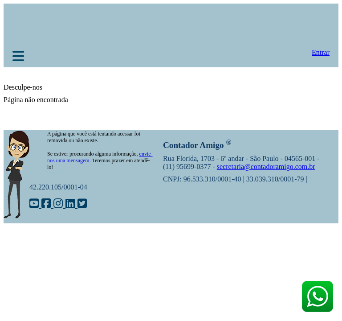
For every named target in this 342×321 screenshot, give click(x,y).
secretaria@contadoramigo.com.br (266, 166)
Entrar (321, 52)
